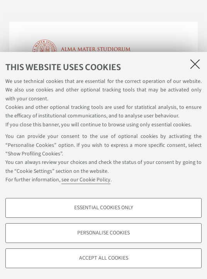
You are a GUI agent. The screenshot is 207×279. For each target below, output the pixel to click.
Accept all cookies (103, 258)
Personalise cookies (103, 233)
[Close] (195, 64)
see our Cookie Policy (85, 180)
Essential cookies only (103, 208)
